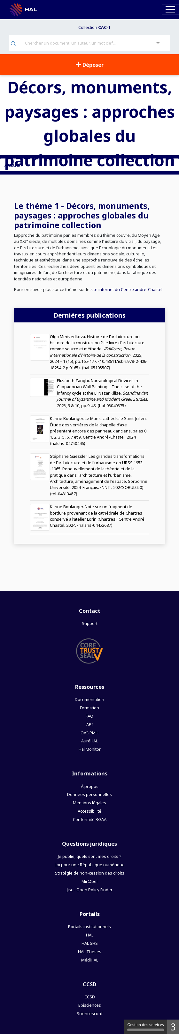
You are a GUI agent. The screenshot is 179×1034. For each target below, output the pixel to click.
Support (89, 623)
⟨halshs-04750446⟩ (67, 443)
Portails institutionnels (89, 926)
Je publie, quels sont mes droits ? (89, 856)
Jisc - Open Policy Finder (90, 890)
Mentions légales (89, 803)
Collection (94, 27)
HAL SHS (90, 943)
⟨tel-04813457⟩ (63, 494)
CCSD (89, 997)
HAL (89, 935)
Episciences (89, 1005)
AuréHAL (89, 741)
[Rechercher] (13, 44)
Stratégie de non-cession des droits (89, 873)
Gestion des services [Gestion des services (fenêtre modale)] (145, 1026)
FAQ (89, 716)
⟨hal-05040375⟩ (111, 405)
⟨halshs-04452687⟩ (95, 525)
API (89, 724)
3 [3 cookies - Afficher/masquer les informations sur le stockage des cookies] (173, 1026)
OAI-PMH (89, 733)
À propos (89, 786)
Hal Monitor (90, 749)
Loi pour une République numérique (90, 864)
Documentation (89, 699)
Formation (89, 708)
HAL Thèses (89, 951)
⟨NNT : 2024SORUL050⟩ (122, 487)
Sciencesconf (90, 1013)
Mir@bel (89, 881)
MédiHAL (89, 960)
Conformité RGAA (89, 819)
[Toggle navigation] (170, 9)
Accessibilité (89, 811)
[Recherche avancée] (158, 43)
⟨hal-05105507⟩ (96, 368)
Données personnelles (89, 794)
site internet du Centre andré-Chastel (126, 289)
